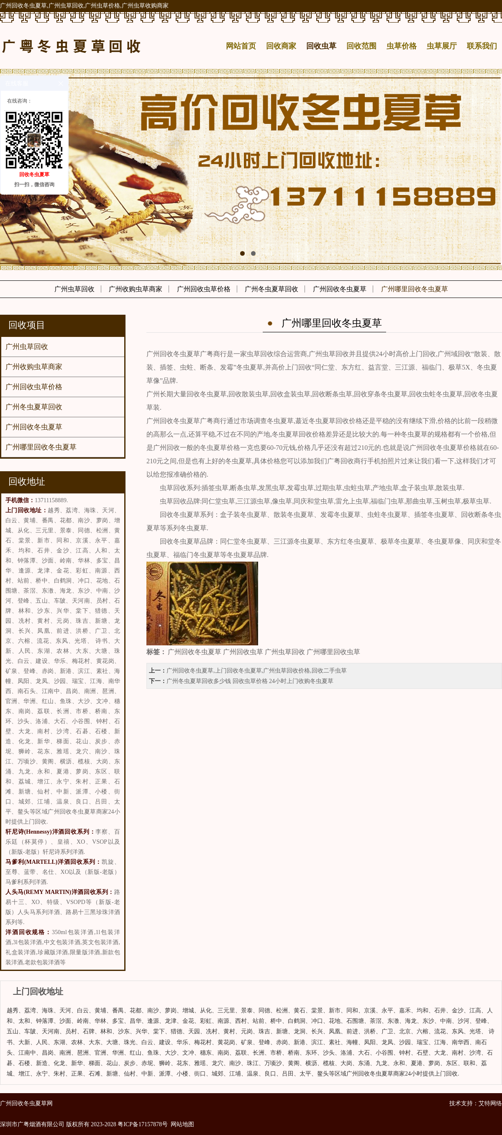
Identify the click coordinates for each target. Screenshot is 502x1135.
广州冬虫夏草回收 (271, 289)
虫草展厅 (442, 46)
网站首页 (241, 46)
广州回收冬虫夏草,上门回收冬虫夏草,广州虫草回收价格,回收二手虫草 (256, 671)
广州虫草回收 (74, 289)
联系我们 (482, 46)
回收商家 (281, 46)
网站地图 (182, 1124)
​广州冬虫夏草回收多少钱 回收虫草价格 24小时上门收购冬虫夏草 (249, 681)
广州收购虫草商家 (135, 289)
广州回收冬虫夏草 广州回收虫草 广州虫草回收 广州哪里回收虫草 (264, 651)
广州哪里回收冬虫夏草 (414, 289)
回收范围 (361, 46)
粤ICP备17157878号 (143, 1124)
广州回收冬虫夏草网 (26, 1103)
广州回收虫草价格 (204, 289)
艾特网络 (490, 1103)
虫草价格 (402, 46)
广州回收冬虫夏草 (339, 289)
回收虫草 (321, 46)
